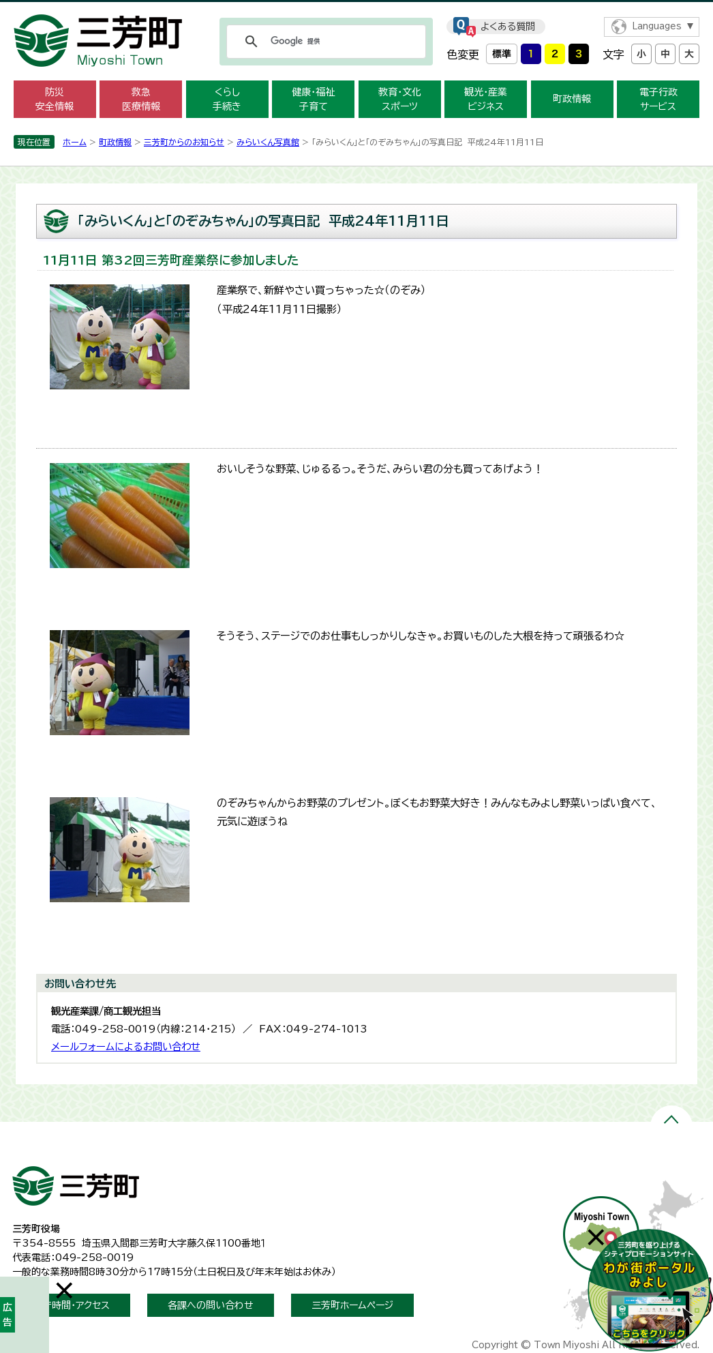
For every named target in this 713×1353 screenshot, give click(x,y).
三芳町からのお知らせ (184, 142)
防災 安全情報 (54, 99)
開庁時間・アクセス (71, 1305)
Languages (657, 26)
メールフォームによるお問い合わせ (125, 1046)
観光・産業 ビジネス (485, 99)
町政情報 (572, 99)
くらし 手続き (227, 99)
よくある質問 (508, 26)
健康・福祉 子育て (313, 99)
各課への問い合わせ (211, 1305)
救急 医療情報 (141, 99)
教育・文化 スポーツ (399, 99)
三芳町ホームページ (352, 1305)
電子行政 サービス (658, 99)
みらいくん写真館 (268, 142)
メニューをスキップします (356, 9)
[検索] (324, 41)
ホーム (75, 142)
